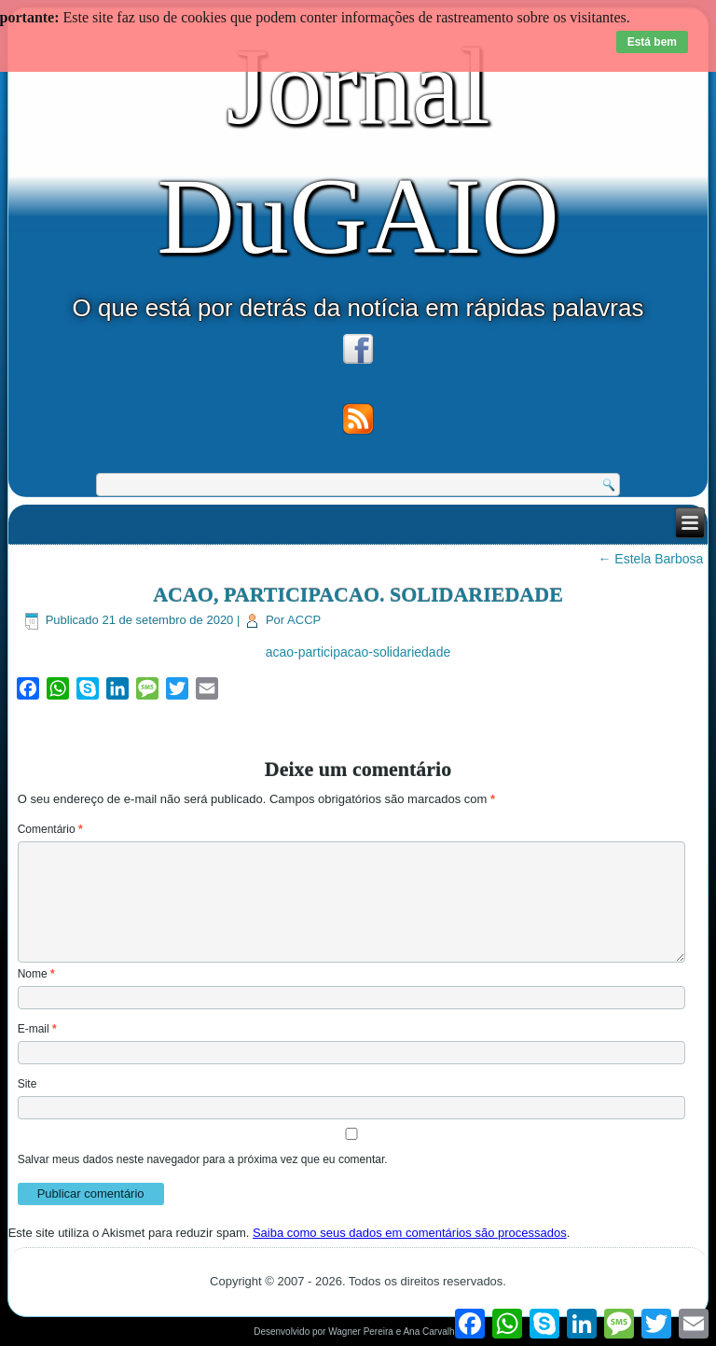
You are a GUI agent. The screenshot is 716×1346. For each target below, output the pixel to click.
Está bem (652, 42)
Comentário (50, 829)
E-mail (37, 1028)
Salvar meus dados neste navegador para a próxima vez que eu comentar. (203, 1159)
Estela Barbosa (650, 558)
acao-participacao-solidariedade (358, 652)
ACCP (304, 620)
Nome (36, 973)
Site (27, 1083)
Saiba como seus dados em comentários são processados (410, 1233)
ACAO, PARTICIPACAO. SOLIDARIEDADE (358, 594)
